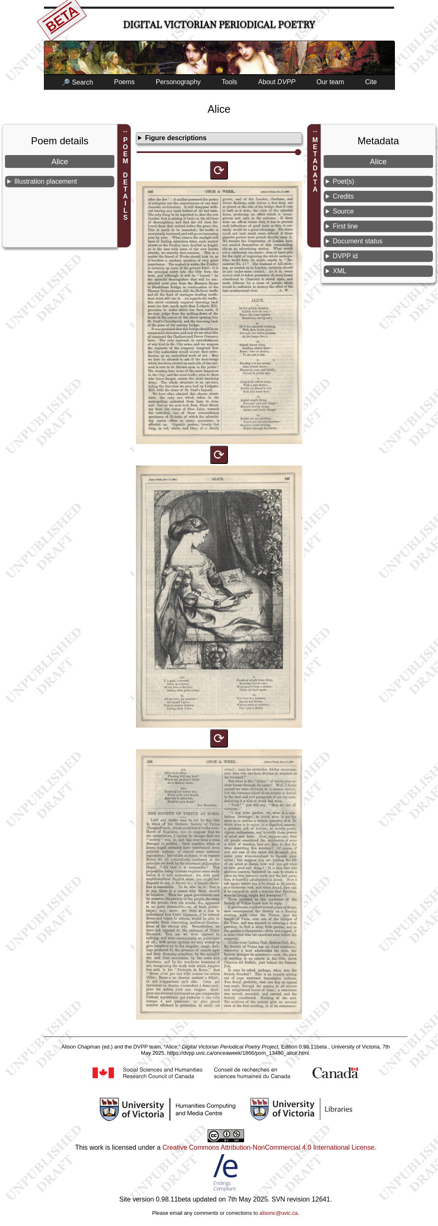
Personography (178, 81)
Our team (330, 81)
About (276, 81)
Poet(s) (343, 181)
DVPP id (345, 256)
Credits (343, 196)
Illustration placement (45, 181)
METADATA (315, 164)
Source (343, 211)
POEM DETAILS (125, 178)
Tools (229, 81)
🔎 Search (77, 82)
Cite (371, 81)
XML (339, 270)
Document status (357, 241)
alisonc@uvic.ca (278, 1213)
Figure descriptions (175, 137)
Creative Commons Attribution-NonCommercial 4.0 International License (268, 1147)
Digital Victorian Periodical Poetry (219, 24)
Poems (124, 81)
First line (345, 226)
